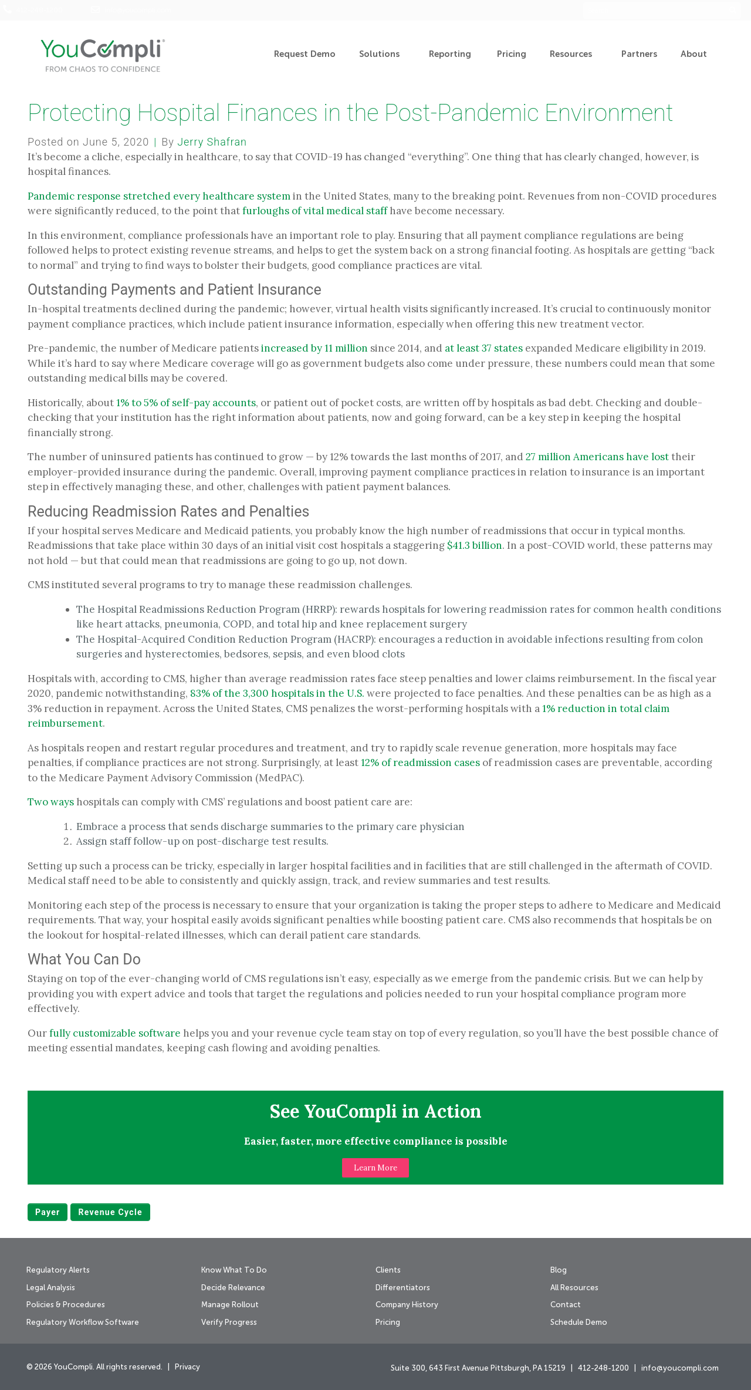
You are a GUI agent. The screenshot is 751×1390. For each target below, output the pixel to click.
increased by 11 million (314, 348)
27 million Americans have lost (597, 456)
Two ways (51, 801)
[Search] (734, 10)
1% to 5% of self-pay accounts (186, 402)
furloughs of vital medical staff (314, 210)
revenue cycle (110, 1212)
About (697, 54)
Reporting (451, 54)
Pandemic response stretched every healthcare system (159, 196)
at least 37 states (484, 348)
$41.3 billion (474, 545)
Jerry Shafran (212, 142)
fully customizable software (115, 1033)
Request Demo (305, 54)
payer (47, 1212)
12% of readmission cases (420, 762)
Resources (574, 54)
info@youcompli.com (137, 10)
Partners (639, 54)
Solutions (382, 54)
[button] (375, 1168)
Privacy (187, 1367)
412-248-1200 (39, 10)
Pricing (511, 54)
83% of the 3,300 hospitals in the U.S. (277, 693)
